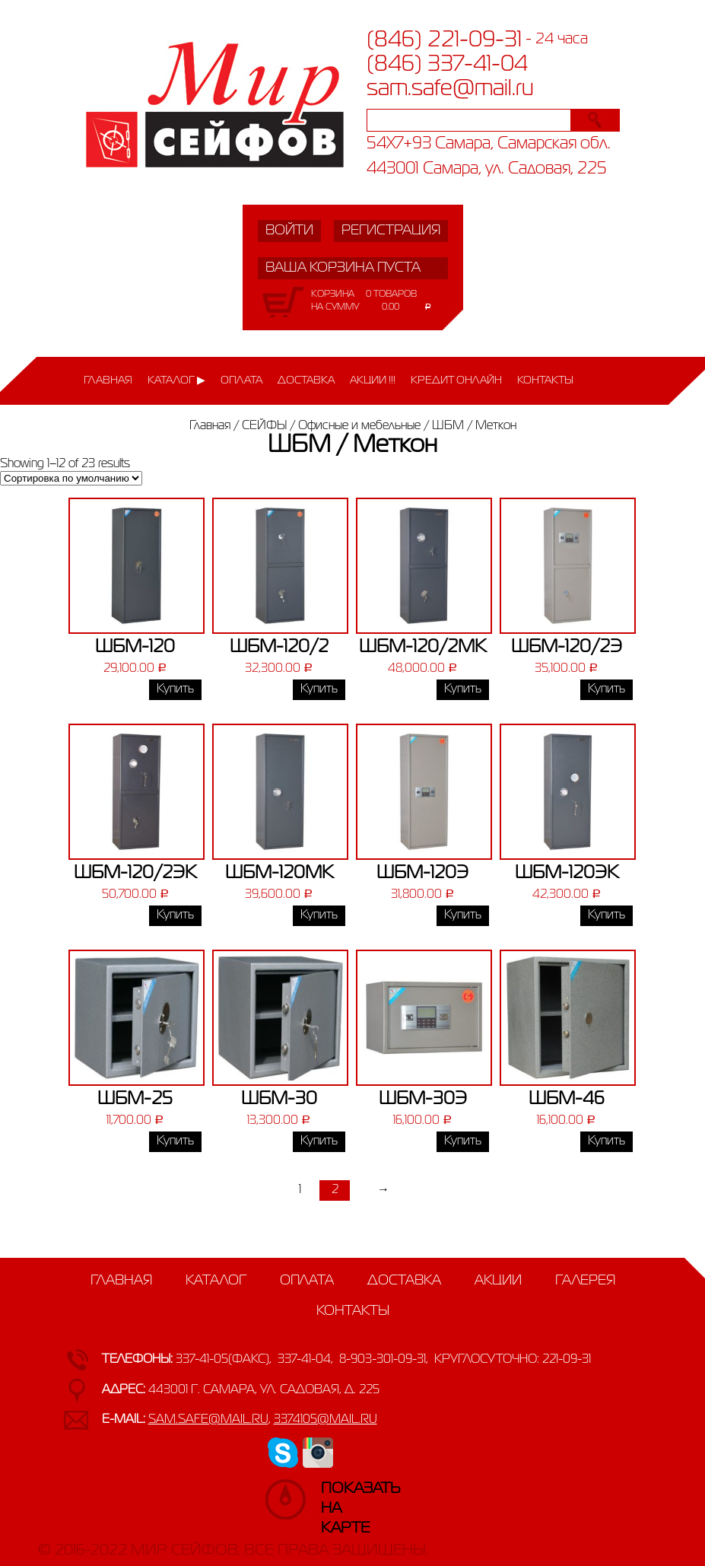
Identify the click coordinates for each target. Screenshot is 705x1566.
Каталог (171, 380)
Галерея (585, 1281)
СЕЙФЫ (264, 426)
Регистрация (390, 230)
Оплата (241, 380)
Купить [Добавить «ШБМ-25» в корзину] (175, 1141)
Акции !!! (372, 380)
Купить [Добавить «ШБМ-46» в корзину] (606, 1141)
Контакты (545, 380)
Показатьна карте (336, 1496)
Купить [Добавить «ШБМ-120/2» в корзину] (319, 689)
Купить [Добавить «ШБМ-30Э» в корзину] (462, 1141)
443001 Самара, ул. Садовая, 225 (487, 169)
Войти (289, 230)
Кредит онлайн (456, 380)
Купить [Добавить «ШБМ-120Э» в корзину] (462, 915)
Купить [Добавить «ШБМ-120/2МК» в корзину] (462, 689)
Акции (498, 1281)
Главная (108, 380)
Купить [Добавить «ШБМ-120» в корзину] (175, 689)
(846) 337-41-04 (447, 65)
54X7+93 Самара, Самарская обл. (489, 144)
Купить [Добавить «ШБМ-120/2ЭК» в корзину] (175, 915)
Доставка (306, 380)
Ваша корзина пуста (343, 268)
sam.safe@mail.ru (450, 89)
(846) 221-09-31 (444, 40)
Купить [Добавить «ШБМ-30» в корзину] (319, 1141)
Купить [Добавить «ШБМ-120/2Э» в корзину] (606, 689)
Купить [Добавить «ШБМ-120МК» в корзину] (319, 915)
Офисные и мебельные (359, 426)
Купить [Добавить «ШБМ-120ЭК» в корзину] (606, 915)
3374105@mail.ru (325, 1420)
